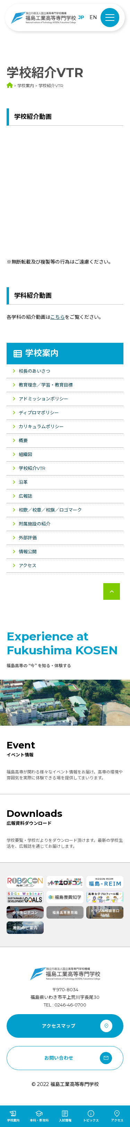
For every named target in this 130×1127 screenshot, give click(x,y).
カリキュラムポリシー (41, 426)
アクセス (27, 565)
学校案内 (42, 353)
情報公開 (28, 551)
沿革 (23, 482)
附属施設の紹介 (34, 524)
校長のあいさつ (34, 371)
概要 (23, 440)
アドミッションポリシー (43, 398)
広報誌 (25, 496)
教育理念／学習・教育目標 (46, 385)
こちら (57, 317)
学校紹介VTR (32, 468)
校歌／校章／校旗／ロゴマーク (50, 510)
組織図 (25, 454)
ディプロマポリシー (39, 412)
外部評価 (28, 537)
